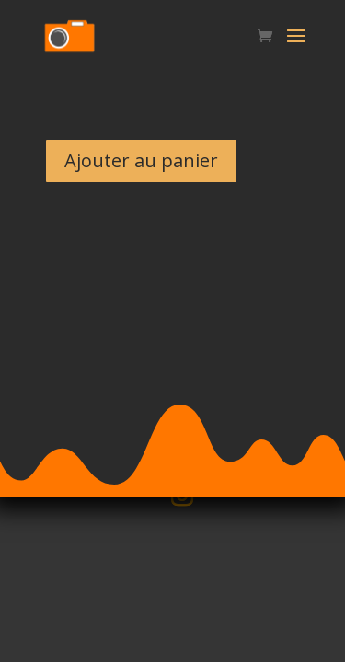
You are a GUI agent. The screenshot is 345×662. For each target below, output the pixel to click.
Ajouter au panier (141, 160)
